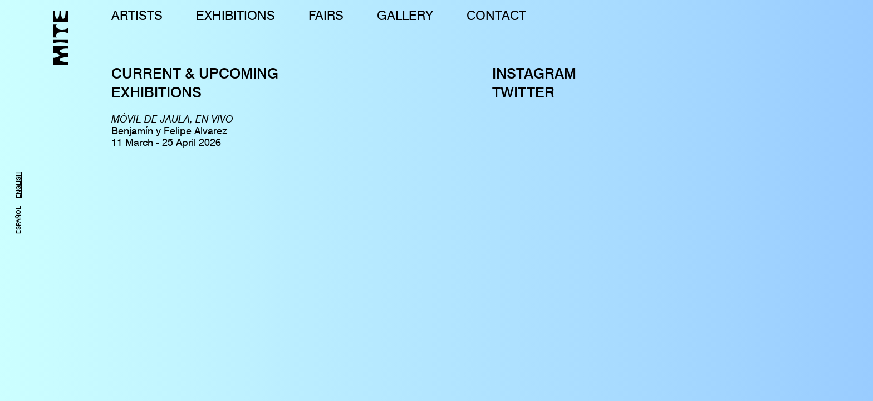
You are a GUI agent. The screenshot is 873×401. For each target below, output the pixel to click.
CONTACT (496, 15)
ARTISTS (137, 15)
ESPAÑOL (18, 220)
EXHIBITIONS (235, 15)
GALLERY (405, 15)
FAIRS (326, 15)
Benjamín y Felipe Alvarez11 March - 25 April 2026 (172, 130)
